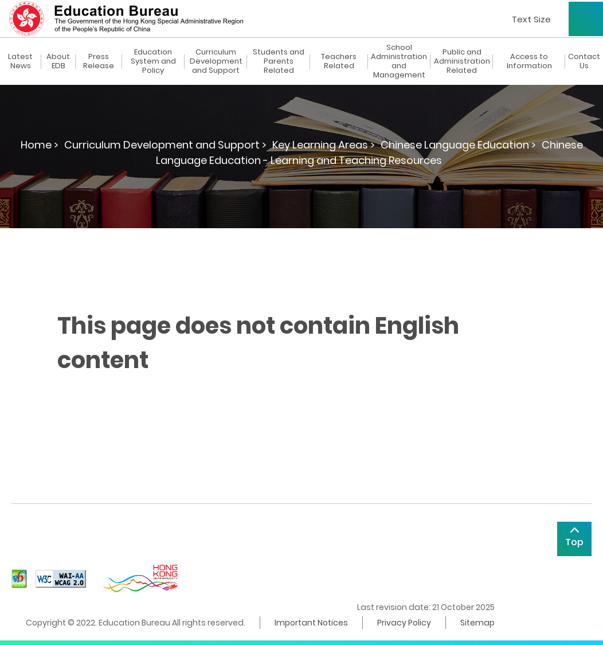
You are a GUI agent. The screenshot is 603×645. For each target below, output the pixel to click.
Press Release (98, 61)
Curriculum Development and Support (216, 61)
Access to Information (529, 61)
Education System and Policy (153, 61)
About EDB (58, 61)
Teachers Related (339, 61)
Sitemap (477, 622)
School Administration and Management (399, 61)
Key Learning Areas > (323, 145)
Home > (39, 145)
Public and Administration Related (462, 61)
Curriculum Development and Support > (165, 145)
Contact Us (584, 61)
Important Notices (311, 622)
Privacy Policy (404, 622)
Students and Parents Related (278, 61)
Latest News (20, 61)
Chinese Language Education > (458, 145)
